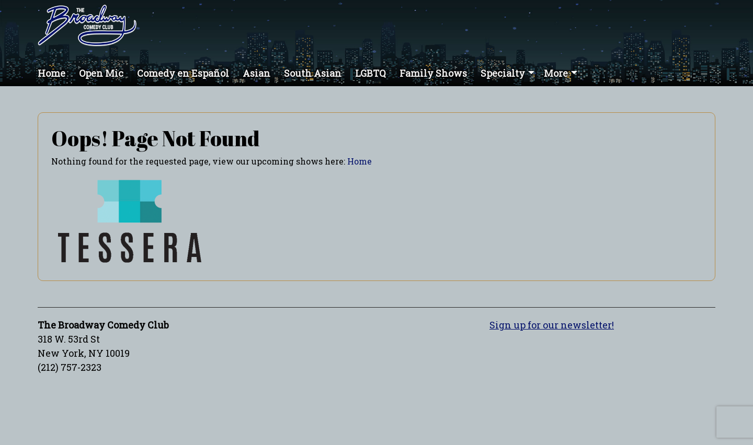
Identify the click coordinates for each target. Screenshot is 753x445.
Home (51, 73)
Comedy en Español (183, 73)
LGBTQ (370, 73)
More (556, 73)
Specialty (503, 73)
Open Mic (101, 73)
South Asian (312, 73)
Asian (256, 73)
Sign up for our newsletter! (551, 325)
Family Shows (433, 73)
